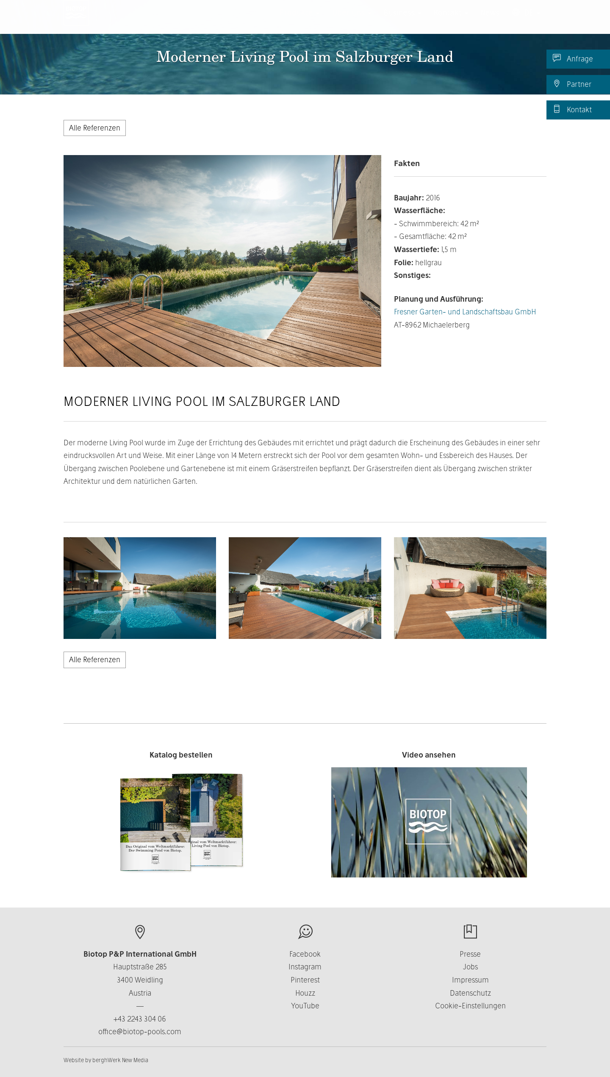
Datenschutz (470, 992)
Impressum (470, 979)
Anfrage (573, 58)
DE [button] (526, 21)
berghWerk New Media (120, 1060)
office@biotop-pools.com (139, 1031)
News (490, 21)
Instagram (305, 966)
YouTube (305, 1005)
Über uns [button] (351, 21)
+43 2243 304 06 (140, 1018)
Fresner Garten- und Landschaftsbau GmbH (465, 311)
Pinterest (305, 979)
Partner (572, 84)
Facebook (305, 953)
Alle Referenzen (94, 127)
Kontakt (572, 109)
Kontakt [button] (451, 21)
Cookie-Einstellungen (470, 1005)
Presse (470, 953)
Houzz (305, 992)
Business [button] (402, 21)
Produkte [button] (299, 21)
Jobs (470, 966)
